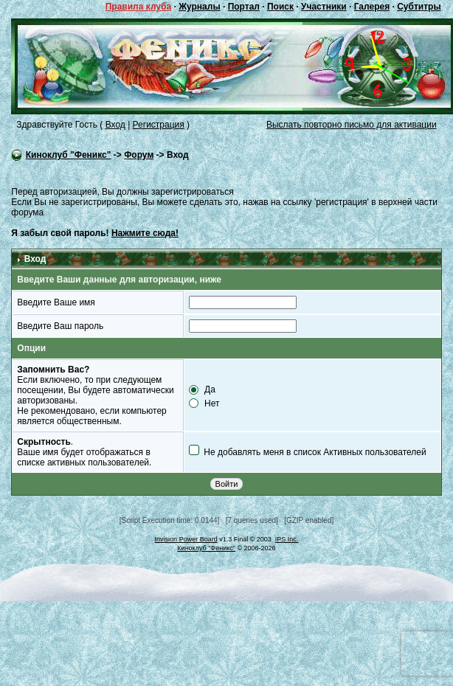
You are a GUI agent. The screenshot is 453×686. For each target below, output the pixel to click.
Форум (138, 155)
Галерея (372, 6)
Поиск (280, 6)
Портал (244, 6)
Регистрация (158, 124)
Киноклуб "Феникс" (68, 155)
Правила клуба (138, 6)
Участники (324, 6)
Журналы (199, 6)
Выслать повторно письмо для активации (351, 124)
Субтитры (418, 6)
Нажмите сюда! (145, 233)
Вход (115, 124)
